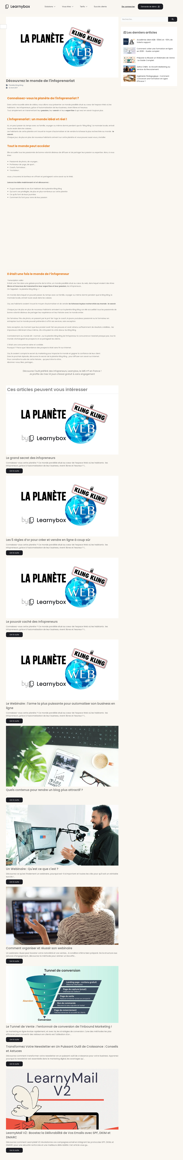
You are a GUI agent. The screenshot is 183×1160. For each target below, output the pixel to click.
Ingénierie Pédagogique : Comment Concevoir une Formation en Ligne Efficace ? (146, 78)
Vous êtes (67, 6)
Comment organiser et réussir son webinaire (39, 948)
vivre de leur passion (38, 197)
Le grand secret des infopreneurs (30, 458)
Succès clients (100, 6)
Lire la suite (14, 471)
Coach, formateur (17, 167)
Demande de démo (150, 6)
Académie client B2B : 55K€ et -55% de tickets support (148, 41)
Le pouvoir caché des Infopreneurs (32, 622)
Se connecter (128, 6)
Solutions (50, 6)
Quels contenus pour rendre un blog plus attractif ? (44, 790)
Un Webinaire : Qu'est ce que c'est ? (32, 869)
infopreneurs (25, 107)
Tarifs (83, 6)
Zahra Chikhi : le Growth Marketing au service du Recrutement (146, 68)
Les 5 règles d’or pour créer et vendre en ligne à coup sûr (48, 540)
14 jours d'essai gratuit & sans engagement (72, 374)
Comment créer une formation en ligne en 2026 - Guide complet (148, 50)
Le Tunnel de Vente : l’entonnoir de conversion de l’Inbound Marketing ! (59, 1027)
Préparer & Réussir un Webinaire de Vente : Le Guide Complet (149, 59)
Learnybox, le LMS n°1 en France (84, 371)
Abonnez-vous (13, 362)
